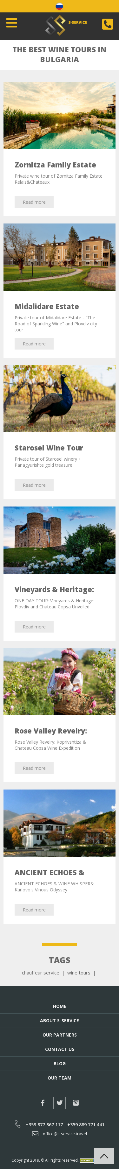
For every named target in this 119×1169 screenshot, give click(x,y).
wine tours (78, 972)
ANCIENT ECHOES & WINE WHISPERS (49, 877)
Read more (34, 202)
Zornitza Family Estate (55, 164)
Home (59, 1006)
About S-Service (59, 1020)
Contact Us (59, 1049)
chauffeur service (40, 972)
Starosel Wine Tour (49, 447)
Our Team (59, 1078)
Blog (60, 1063)
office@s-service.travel (59, 1134)
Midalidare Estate (47, 306)
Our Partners (60, 1035)
